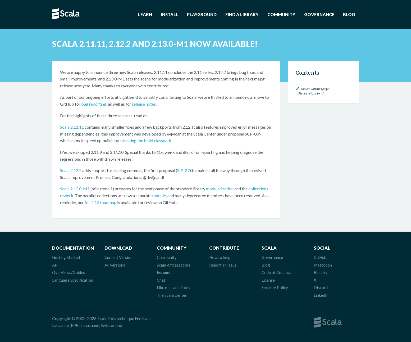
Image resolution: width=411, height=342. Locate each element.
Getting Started (66, 257)
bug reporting (93, 103)
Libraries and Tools (173, 287)
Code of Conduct (276, 272)
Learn (145, 14)
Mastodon (323, 265)
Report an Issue (223, 265)
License (268, 280)
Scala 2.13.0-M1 (75, 188)
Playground (202, 14)
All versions (114, 265)
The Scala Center (172, 295)
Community (281, 14)
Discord (321, 287)
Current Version (118, 257)
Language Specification (72, 280)
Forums (163, 272)
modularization (220, 188)
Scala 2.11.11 (72, 126)
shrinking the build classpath (145, 140)
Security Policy (275, 287)
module (159, 195)
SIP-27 (183, 170)
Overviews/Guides (68, 272)
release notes (144, 103)
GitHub (320, 257)
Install (169, 14)
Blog (349, 14)
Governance (319, 14)
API (55, 265)
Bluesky (320, 272)
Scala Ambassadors (173, 265)
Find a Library (242, 14)
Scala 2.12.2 (70, 170)
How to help (219, 257)
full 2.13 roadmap (100, 202)
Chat (161, 280)
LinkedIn (321, 295)
